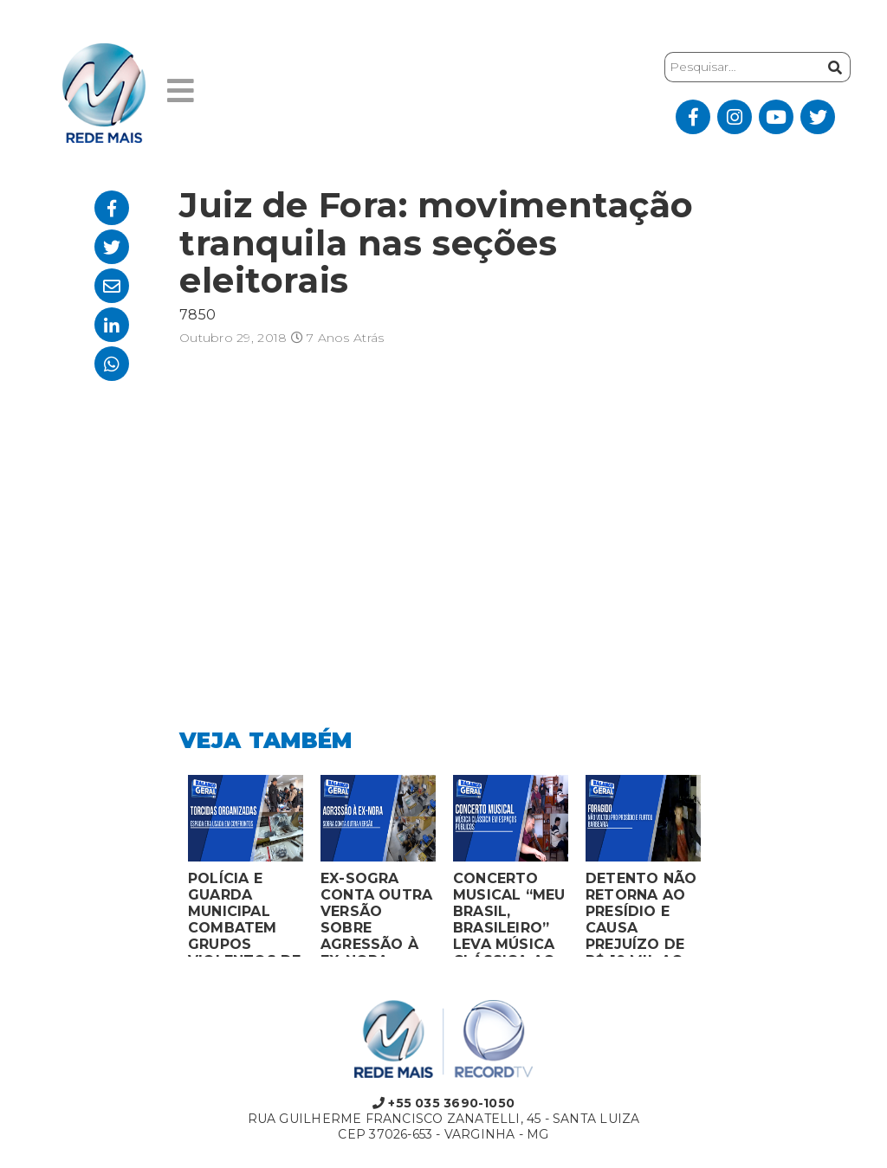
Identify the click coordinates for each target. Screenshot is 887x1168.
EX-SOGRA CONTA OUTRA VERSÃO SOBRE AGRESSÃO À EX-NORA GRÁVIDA (376, 913)
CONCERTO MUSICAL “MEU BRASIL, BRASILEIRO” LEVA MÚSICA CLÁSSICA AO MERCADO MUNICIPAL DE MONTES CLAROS (509, 913)
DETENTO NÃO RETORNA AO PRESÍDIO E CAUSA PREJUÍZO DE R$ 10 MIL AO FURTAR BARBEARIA (641, 913)
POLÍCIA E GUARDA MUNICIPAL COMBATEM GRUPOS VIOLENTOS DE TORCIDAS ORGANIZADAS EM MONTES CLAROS (244, 913)
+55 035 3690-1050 (443, 1103)
